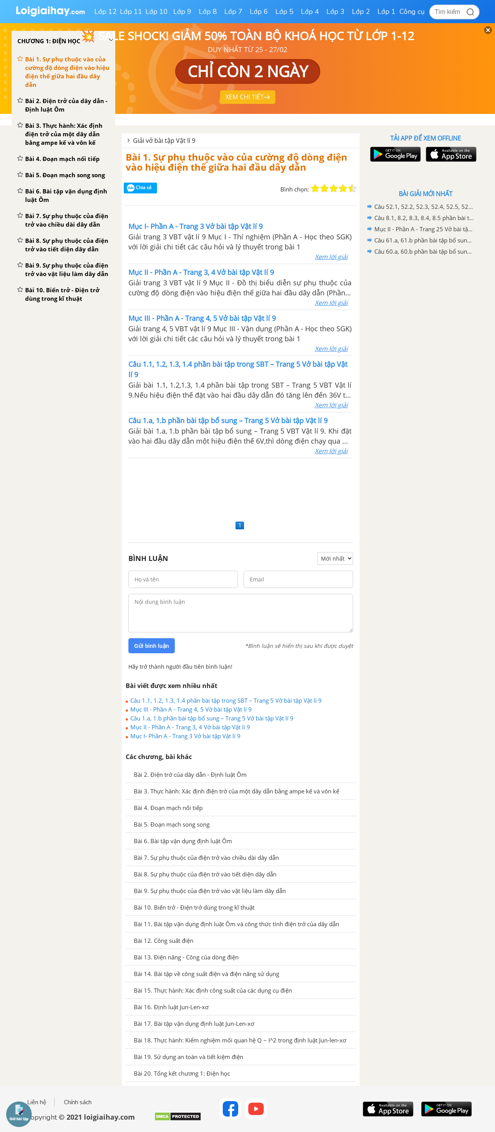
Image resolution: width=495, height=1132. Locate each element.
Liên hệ (36, 1102)
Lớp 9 (182, 11)
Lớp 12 (105, 11)
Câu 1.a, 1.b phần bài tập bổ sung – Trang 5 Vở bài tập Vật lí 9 (212, 718)
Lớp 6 (259, 11)
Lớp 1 (386, 11)
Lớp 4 (310, 11)
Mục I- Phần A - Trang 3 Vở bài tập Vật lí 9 (185, 736)
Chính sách (78, 1102)
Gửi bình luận (151, 646)
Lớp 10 (156, 11)
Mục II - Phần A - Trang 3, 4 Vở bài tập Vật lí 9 (190, 727)
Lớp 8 (208, 11)
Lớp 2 (361, 11)
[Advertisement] (241, 488)
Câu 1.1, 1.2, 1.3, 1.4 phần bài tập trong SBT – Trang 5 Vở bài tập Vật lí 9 (226, 700)
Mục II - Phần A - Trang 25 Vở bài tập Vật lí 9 (424, 229)
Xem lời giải (331, 256)
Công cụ (412, 11)
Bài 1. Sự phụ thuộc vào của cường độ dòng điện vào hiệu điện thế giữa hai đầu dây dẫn (236, 162)
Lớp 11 (131, 11)
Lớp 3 (335, 11)
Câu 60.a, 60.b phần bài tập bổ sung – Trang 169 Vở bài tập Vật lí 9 (424, 251)
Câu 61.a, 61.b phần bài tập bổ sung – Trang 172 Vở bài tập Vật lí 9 (424, 240)
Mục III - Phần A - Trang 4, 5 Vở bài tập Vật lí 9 (191, 709)
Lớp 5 (284, 11)
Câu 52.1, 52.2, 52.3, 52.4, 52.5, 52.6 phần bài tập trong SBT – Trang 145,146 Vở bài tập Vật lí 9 (424, 206)
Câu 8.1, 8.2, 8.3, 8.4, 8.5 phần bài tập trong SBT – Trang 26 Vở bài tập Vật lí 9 (424, 218)
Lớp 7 (233, 11)
